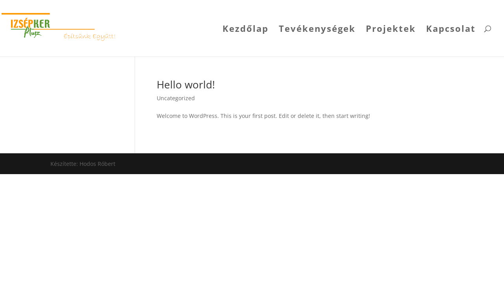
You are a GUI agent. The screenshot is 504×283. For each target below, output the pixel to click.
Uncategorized (176, 98)
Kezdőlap (245, 30)
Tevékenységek (317, 30)
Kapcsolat (451, 30)
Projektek (391, 30)
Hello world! (186, 84)
